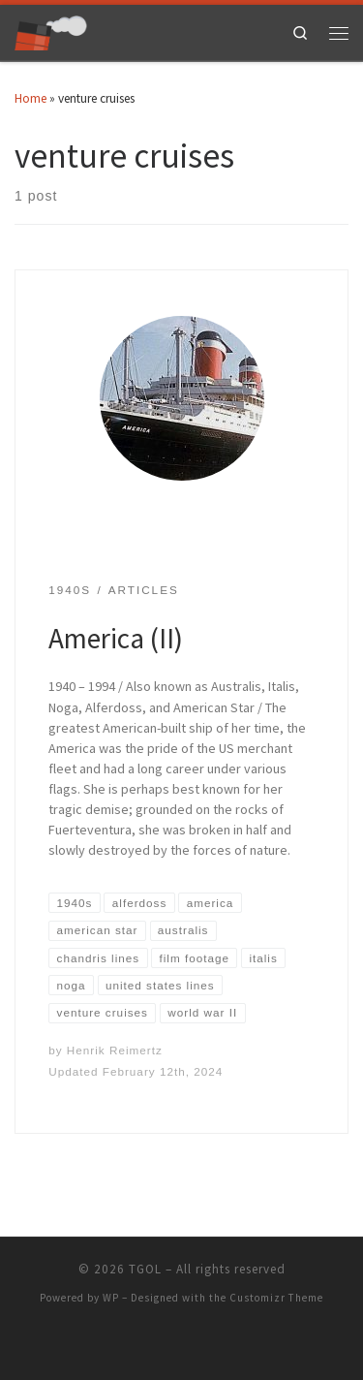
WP (111, 1297)
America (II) (115, 638)
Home (30, 98)
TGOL (145, 1269)
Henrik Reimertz (115, 1050)
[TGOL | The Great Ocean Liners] (51, 30)
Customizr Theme (276, 1297)
